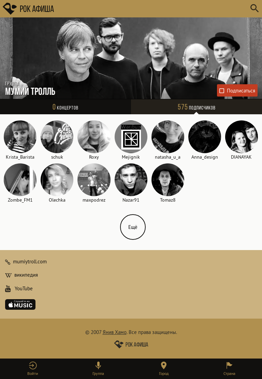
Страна (229, 373)
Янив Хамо (115, 332)
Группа (98, 373)
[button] (33, 369)
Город (164, 373)
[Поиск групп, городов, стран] (151, 8)
